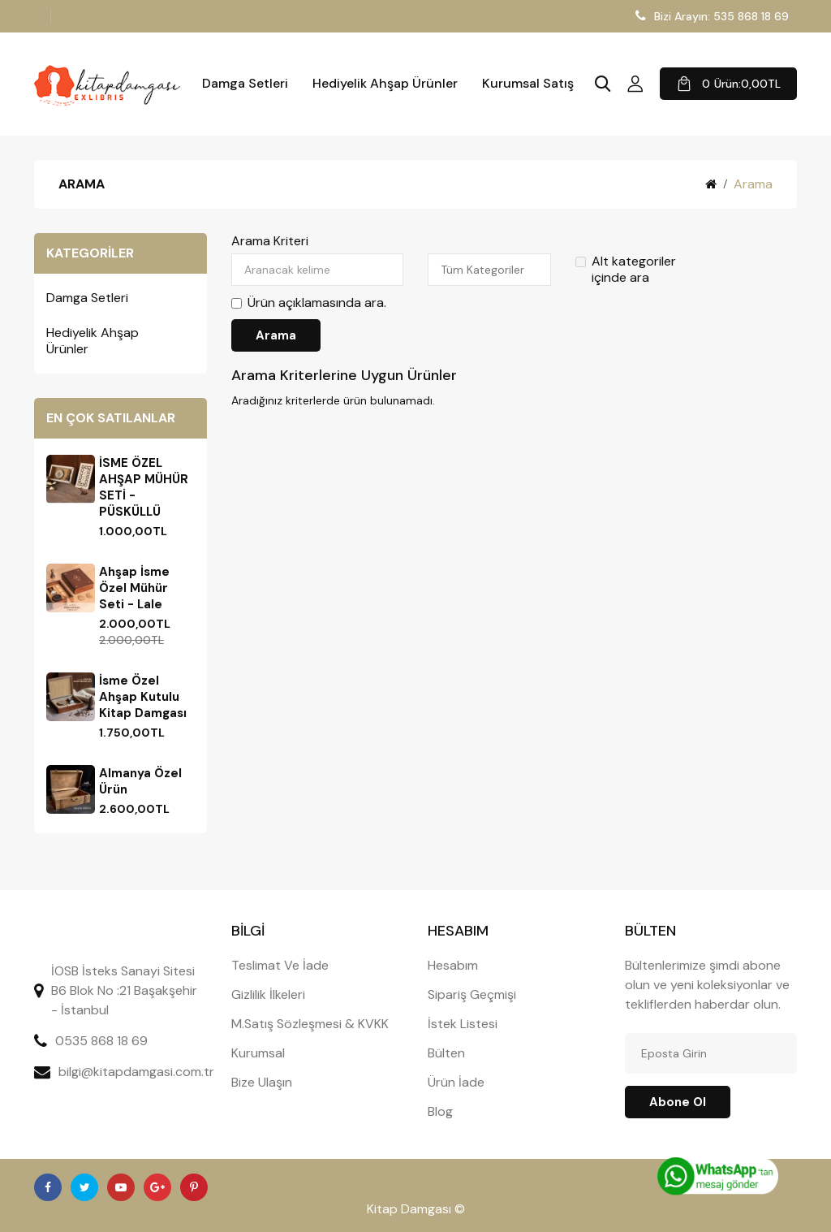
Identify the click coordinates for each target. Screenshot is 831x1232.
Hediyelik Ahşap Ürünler (385, 84)
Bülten (446, 1052)
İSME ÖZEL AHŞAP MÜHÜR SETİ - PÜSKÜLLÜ (143, 487)
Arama (753, 183)
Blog (440, 1111)
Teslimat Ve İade (280, 965)
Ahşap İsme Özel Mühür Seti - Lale (134, 588)
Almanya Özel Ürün (140, 781)
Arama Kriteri (269, 241)
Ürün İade (456, 1082)
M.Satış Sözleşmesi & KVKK (310, 1023)
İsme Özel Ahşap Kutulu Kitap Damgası (143, 696)
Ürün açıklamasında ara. (308, 303)
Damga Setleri (245, 84)
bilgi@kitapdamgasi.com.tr (136, 1071)
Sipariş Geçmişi (472, 994)
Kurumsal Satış (528, 84)
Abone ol (677, 1102)
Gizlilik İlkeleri (268, 994)
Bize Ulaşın (261, 1082)
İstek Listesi (462, 1023)
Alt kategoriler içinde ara (625, 269)
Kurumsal (258, 1052)
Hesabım (453, 965)
